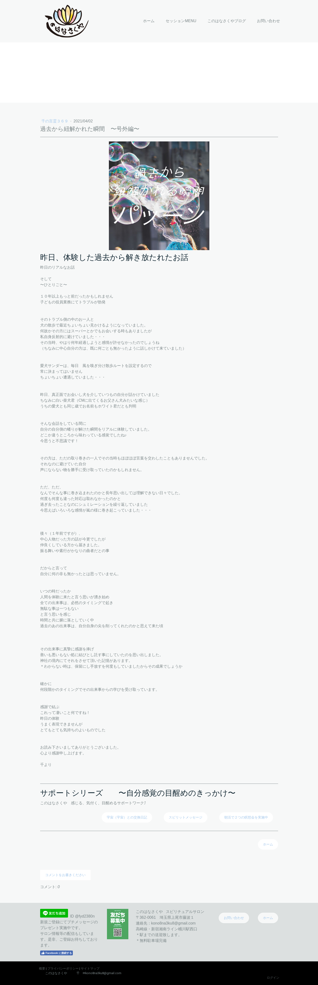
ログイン (273, 977)
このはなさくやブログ (226, 21)
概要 (42, 968)
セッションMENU (181, 21)
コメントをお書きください (65, 875)
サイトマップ (90, 968)
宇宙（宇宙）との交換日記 (127, 817)
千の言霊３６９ (55, 121)
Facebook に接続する (56, 953)
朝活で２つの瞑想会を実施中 (246, 817)
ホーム (149, 21)
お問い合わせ (268, 21)
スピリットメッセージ (185, 817)
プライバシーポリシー (63, 968)
